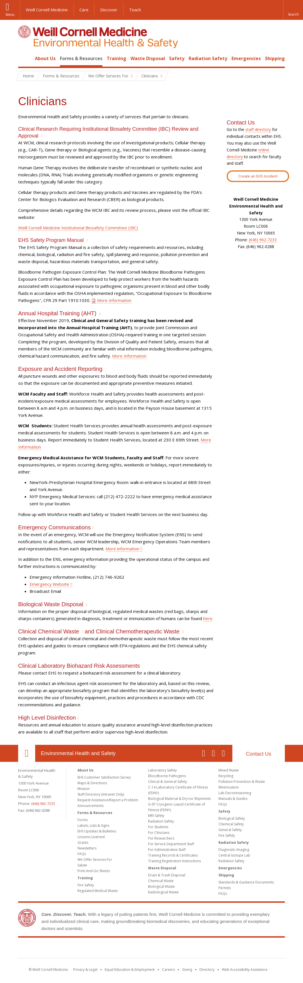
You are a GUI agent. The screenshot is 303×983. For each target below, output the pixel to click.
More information (122, 548)
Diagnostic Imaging (233, 849)
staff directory (258, 129)
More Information (111, 300)
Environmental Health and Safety (78, 753)
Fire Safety (85, 885)
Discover (108, 9)
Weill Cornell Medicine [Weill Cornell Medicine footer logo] (151, 949)
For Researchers (161, 838)
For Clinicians (158, 832)
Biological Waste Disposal (50, 604)
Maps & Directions (92, 783)
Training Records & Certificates (173, 855)
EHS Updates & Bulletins (96, 831)
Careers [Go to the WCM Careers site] (168, 969)
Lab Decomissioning (234, 792)
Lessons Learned (91, 836)
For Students (158, 827)
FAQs (81, 853)
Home (24, 58)
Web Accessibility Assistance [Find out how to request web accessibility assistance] (245, 969)
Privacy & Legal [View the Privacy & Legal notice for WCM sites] (85, 969)
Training (116, 58)
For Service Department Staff (171, 844)
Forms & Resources (81, 58)
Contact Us (258, 754)
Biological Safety (231, 818)
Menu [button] (10, 14)
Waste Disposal (148, 58)
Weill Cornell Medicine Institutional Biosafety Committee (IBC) (78, 228)
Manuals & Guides (232, 798)
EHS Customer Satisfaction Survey (104, 777)
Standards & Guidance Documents (246, 882)
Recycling (225, 775)
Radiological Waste (163, 892)
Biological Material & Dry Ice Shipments (179, 798)
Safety (176, 58)
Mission (83, 788)
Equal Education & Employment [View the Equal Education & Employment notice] (130, 969)
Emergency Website (49, 584)
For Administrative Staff (167, 849)
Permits (224, 887)
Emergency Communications (54, 527)
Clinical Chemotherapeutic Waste (138, 631)
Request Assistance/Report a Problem (107, 800)
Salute (82, 865)
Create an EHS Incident (257, 176)
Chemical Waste (161, 880)
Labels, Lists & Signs (93, 825)
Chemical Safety (231, 824)
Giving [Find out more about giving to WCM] (187, 969)
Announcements (90, 805)
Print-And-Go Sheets (93, 870)
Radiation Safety (208, 58)
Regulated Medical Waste (97, 890)
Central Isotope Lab (234, 855)
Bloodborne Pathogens (167, 775)
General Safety (230, 829)
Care (84, 9)
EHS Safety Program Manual (51, 240)
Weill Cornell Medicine (47, 9)
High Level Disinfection (47, 717)
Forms (82, 819)
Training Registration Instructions (174, 861)
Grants (82, 842)
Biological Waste (161, 886)
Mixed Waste (228, 770)
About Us (45, 58)
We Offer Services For (94, 859)
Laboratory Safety (162, 770)
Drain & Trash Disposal (166, 875)
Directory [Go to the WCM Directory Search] (206, 969)
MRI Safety (156, 815)
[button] (293, 10)
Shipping (275, 58)
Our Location (26, 753)
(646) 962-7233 (263, 239)
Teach (135, 9)
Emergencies (246, 58)
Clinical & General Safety (167, 781)
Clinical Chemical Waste (48, 631)
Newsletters (86, 848)
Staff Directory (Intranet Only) (100, 794)
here (207, 618)
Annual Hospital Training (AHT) (57, 313)
